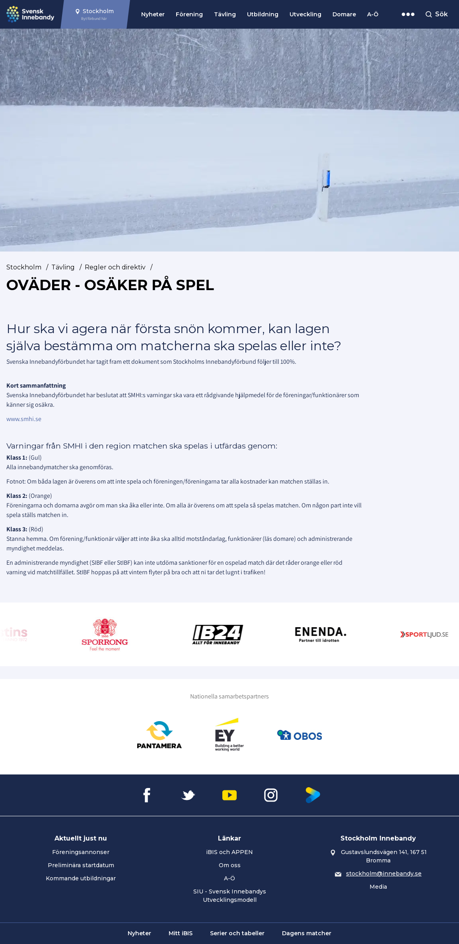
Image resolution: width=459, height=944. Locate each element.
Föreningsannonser (80, 852)
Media (378, 886)
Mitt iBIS (181, 933)
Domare (344, 14)
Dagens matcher (306, 933)
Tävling (225, 14)
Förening (189, 14)
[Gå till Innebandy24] (225, 634)
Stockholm (23, 267)
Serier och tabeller (237, 933)
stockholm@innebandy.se (384, 873)
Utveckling (305, 14)
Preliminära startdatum (81, 865)
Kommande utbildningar (81, 878)
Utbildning (262, 14)
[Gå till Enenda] (328, 634)
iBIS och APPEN (229, 852)
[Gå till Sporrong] (113, 634)
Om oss (230, 865)
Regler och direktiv (115, 267)
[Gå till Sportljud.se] (432, 634)
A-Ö (372, 14)
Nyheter (153, 14)
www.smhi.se (23, 419)
